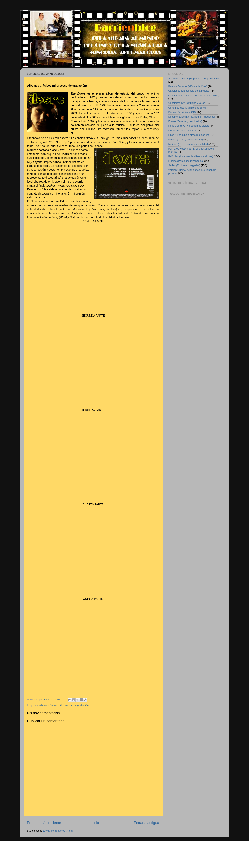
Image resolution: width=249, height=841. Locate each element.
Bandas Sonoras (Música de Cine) (187, 86)
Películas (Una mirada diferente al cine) (190, 156)
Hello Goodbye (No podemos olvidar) (189, 125)
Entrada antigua (146, 823)
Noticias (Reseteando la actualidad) (188, 144)
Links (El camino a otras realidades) (188, 135)
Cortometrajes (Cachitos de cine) (187, 107)
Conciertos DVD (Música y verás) (187, 103)
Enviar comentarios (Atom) (58, 830)
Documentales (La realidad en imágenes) (191, 116)
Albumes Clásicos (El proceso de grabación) (64, 705)
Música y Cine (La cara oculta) (185, 139)
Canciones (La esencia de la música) (189, 90)
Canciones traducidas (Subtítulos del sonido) (193, 95)
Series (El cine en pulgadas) (184, 165)
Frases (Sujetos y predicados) (185, 121)
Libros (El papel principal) (182, 130)
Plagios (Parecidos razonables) (186, 160)
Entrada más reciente (44, 823)
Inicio (97, 823)
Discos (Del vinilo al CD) (182, 112)
